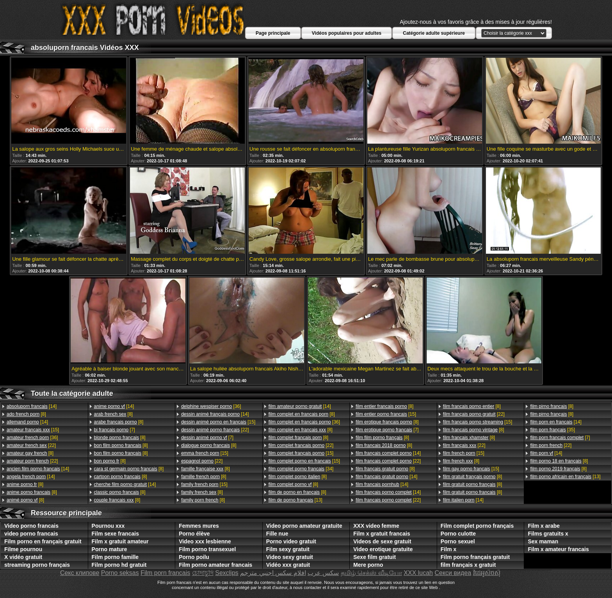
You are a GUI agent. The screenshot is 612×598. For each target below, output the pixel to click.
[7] (114, 429)
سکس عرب (323, 573)
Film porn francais (165, 573)
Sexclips (226, 573)
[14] (32, 406)
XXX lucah (418, 573)
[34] (301, 469)
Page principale (273, 33)
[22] (31, 445)
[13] (295, 500)
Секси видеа (452, 573)
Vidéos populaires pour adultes (346, 33)
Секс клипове (79, 573)
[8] (26, 414)
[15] (33, 429)
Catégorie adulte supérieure (434, 33)
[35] (552, 429)
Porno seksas (120, 573)
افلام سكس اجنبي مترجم (273, 573)
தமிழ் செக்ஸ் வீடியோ (371, 573)
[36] (32, 437)
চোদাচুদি (202, 573)
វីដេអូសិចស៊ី (486, 573)
